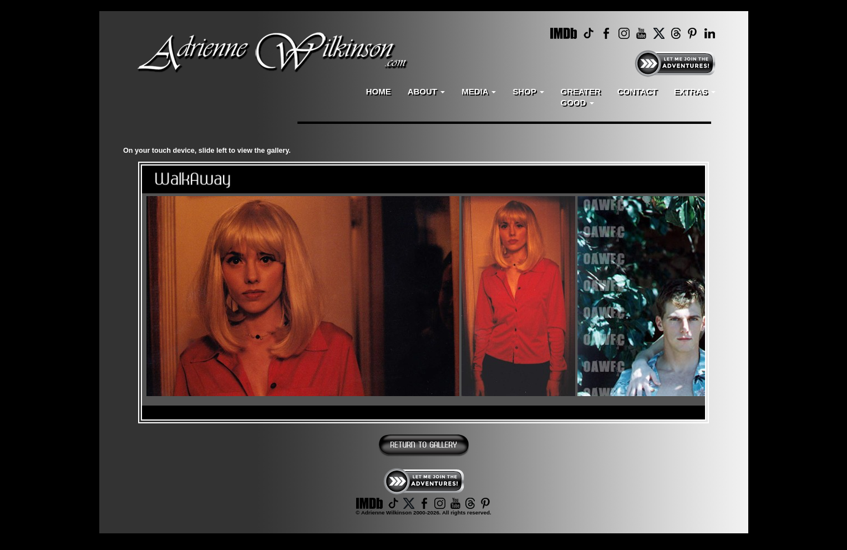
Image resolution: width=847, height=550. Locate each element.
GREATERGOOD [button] (581, 97)
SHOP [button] (528, 91)
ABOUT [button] (426, 91)
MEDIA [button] (478, 91)
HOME (378, 91)
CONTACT (637, 91)
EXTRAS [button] (695, 91)
